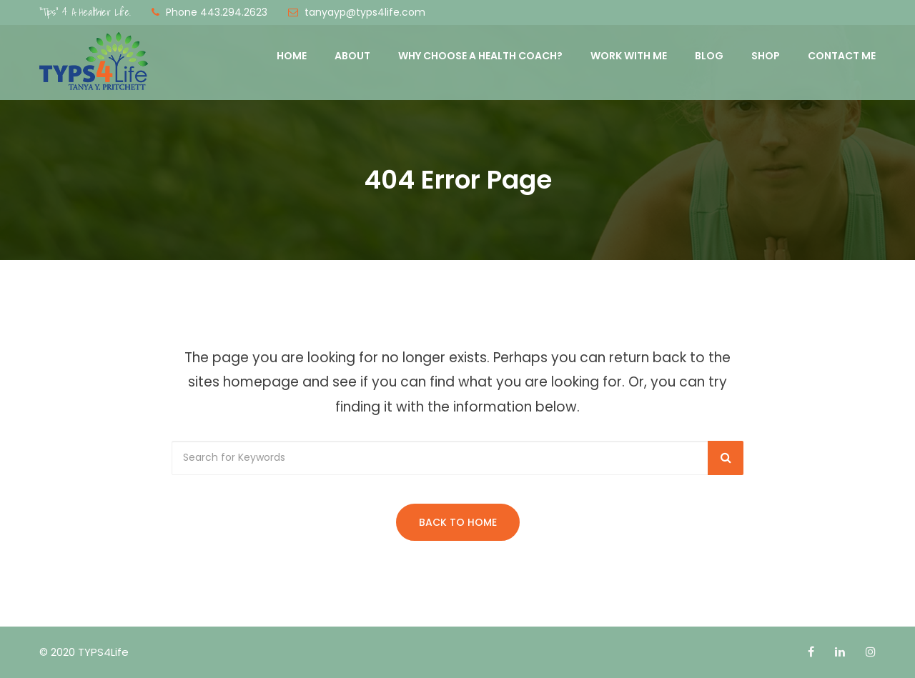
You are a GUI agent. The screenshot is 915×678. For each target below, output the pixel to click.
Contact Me (842, 56)
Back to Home (458, 522)
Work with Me (628, 56)
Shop (765, 56)
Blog (709, 56)
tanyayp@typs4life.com (365, 12)
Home (292, 56)
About (352, 56)
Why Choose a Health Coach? (480, 56)
